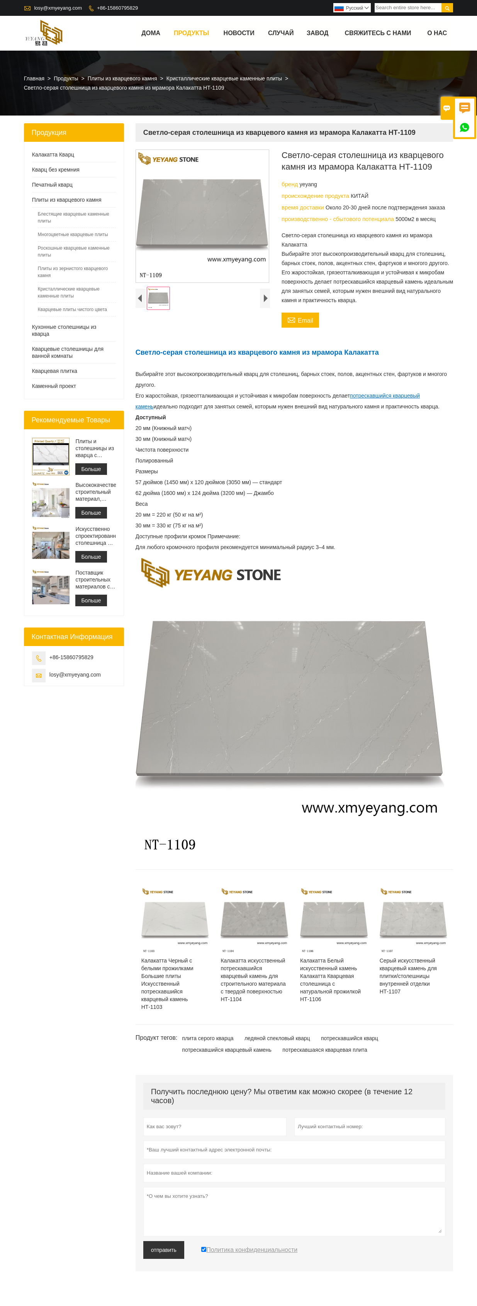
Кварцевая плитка (54, 371)
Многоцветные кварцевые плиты (73, 234)
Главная (34, 78)
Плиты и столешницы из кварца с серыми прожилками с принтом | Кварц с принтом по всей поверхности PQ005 (94, 448)
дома (150, 33)
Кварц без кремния (56, 170)
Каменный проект (54, 386)
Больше (91, 469)
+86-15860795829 (117, 8)
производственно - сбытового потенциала (339, 219)
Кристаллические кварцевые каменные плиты (224, 78)
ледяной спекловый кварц (277, 1038)
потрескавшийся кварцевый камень (227, 1050)
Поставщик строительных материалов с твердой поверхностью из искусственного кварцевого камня (94, 580)
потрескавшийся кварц (349, 1038)
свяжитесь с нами (378, 33)
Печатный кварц (52, 185)
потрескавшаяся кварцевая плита (324, 1050)
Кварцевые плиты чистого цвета (72, 309)
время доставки (304, 207)
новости (239, 33)
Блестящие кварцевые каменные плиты (73, 217)
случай (281, 33)
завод (317, 33)
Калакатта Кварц (53, 154)
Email (300, 319)
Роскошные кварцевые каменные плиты (74, 251)
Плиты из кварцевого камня (122, 78)
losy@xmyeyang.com (58, 8)
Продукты (191, 33)
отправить (164, 1250)
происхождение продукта (316, 195)
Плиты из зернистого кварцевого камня (73, 272)
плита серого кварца (207, 1038)
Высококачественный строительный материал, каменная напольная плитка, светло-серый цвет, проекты (95, 492)
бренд (290, 184)
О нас (437, 33)
